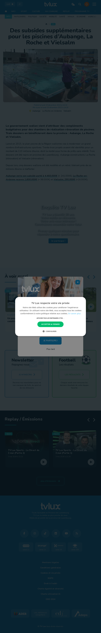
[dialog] (50, 316)
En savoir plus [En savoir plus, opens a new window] (74, 313)
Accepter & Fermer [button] (50, 324)
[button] (50, 318)
